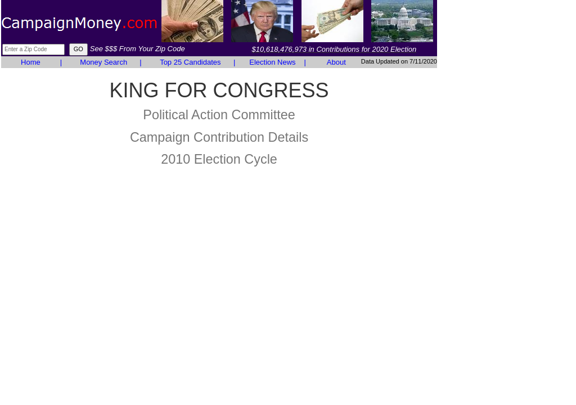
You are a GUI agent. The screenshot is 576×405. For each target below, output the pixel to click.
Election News (272, 62)
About (336, 62)
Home (30, 62)
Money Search (103, 62)
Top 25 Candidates (190, 62)
